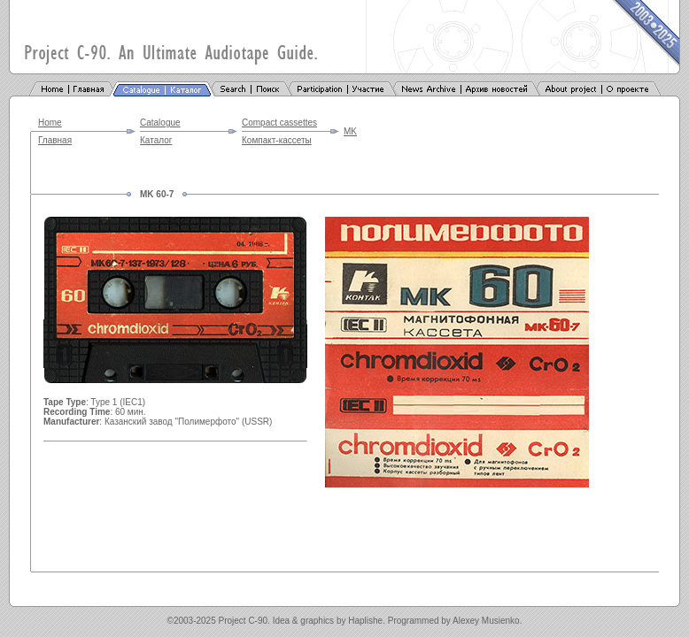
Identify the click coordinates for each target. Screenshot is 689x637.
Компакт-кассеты (277, 140)
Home (50, 122)
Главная (55, 140)
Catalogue (160, 122)
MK (350, 131)
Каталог (156, 140)
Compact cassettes (279, 122)
